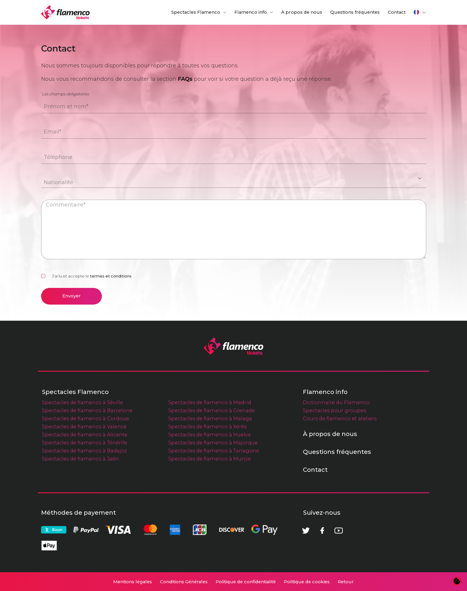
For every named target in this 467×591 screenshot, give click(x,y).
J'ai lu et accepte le (92, 276)
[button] (420, 12)
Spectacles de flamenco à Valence (84, 426)
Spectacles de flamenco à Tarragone (213, 451)
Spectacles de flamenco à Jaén (80, 459)
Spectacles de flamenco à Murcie (209, 459)
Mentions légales (132, 581)
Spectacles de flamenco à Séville (82, 402)
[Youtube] (338, 530)
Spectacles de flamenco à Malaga (210, 418)
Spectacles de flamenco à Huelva (209, 435)
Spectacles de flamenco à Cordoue (85, 418)
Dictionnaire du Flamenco (336, 402)
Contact (397, 12)
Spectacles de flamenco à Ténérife (84, 443)
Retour (346, 581)
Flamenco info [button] (250, 12)
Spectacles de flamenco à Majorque (213, 443)
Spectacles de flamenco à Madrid (209, 402)
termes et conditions (111, 276)
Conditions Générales (184, 581)
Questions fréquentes (355, 12)
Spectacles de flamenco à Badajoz (84, 451)
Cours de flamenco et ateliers (339, 418)
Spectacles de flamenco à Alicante (84, 435)
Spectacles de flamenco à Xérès (207, 426)
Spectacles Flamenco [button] (195, 12)
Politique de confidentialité (246, 581)
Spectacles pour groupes (334, 410)
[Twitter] (306, 530)
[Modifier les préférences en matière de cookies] (457, 581)
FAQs (185, 79)
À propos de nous (301, 12)
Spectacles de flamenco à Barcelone (87, 410)
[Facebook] (322, 530)
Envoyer (71, 296)
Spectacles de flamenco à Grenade (211, 410)
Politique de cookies (307, 581)
